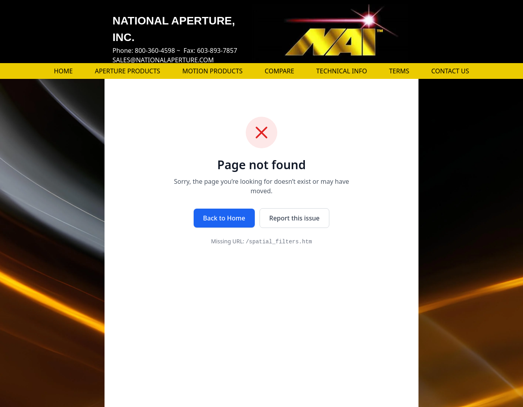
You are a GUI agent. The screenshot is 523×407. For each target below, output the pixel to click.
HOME (63, 71)
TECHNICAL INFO (341, 71)
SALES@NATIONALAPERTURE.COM (163, 60)
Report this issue (294, 218)
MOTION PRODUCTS (212, 71)
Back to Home (224, 218)
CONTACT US (450, 71)
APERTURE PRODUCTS (127, 71)
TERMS (399, 71)
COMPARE (279, 71)
